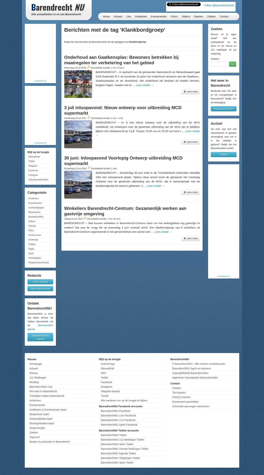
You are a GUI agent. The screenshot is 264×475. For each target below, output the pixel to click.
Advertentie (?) (40, 81)
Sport (31, 253)
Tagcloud (34, 437)
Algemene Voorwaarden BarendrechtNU (195, 377)
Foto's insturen (40, 281)
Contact (224, 16)
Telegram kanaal (110, 391)
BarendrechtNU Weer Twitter (117, 444)
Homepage (35, 363)
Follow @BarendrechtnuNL (219, 5)
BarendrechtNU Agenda (40, 337)
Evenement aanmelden (185, 401)
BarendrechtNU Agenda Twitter (118, 453)
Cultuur (32, 221)
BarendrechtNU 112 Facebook (118, 420)
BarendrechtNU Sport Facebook (119, 424)
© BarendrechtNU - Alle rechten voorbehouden (198, 363)
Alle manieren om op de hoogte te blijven (124, 400)
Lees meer (190, 91)
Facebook (33, 170)
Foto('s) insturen (181, 397)
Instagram (33, 175)
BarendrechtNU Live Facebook (118, 415)
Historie (32, 226)
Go (232, 64)
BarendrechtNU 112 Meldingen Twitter (122, 439)
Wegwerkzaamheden (38, 262)
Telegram (32, 166)
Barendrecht (34, 212)
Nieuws (33, 373)
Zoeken (211, 16)
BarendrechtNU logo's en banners (191, 368)
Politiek (32, 244)
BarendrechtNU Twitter (114, 435)
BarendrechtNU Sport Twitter (117, 462)
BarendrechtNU (36, 217)
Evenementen (159, 16)
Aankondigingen (36, 207)
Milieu (31, 230)
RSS (103, 373)
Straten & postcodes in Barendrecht (49, 441)
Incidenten (141, 16)
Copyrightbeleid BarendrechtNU (190, 373)
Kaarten (198, 16)
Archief (223, 154)
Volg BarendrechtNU (38, 179)
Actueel (118, 16)
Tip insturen (179, 392)
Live (128, 16)
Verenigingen (34, 258)
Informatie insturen (40, 288)
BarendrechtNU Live (40, 386)
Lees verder (145, 85)
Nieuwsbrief (34, 156)
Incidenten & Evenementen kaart (48, 409)
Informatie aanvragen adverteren (190, 406)
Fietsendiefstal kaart (40, 418)
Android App (108, 363)
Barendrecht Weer (223, 108)
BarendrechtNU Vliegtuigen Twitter (120, 458)
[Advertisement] (40, 52)
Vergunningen (37, 427)
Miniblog (34, 382)
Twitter (31, 161)
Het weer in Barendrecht (43, 391)
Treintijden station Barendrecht (46, 395)
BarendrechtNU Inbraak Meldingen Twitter (124, 448)
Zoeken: (215, 58)
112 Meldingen (37, 377)
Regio (31, 249)
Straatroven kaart (39, 414)
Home (106, 16)
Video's (186, 16)
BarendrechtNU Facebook (116, 410)
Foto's (174, 16)
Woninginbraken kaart (41, 423)
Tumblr (105, 395)
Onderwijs (33, 239)
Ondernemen (34, 235)
